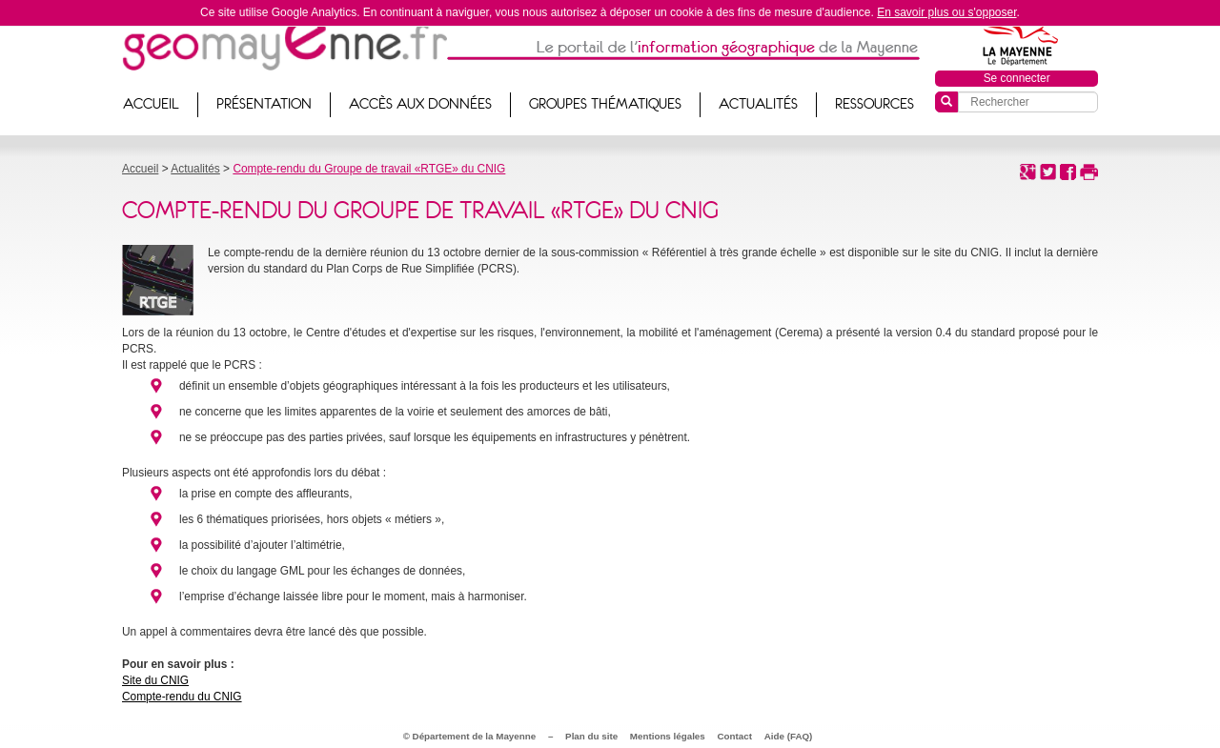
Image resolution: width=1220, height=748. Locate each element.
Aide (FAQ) (788, 736)
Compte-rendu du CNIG (182, 696)
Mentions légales (667, 736)
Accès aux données (420, 103)
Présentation (264, 103)
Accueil (151, 103)
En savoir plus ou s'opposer (946, 12)
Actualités (758, 103)
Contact (735, 736)
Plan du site (591, 736)
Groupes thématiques (605, 103)
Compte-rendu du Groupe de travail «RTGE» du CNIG (369, 168)
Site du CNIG (155, 680)
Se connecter (1017, 78)
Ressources (874, 103)
